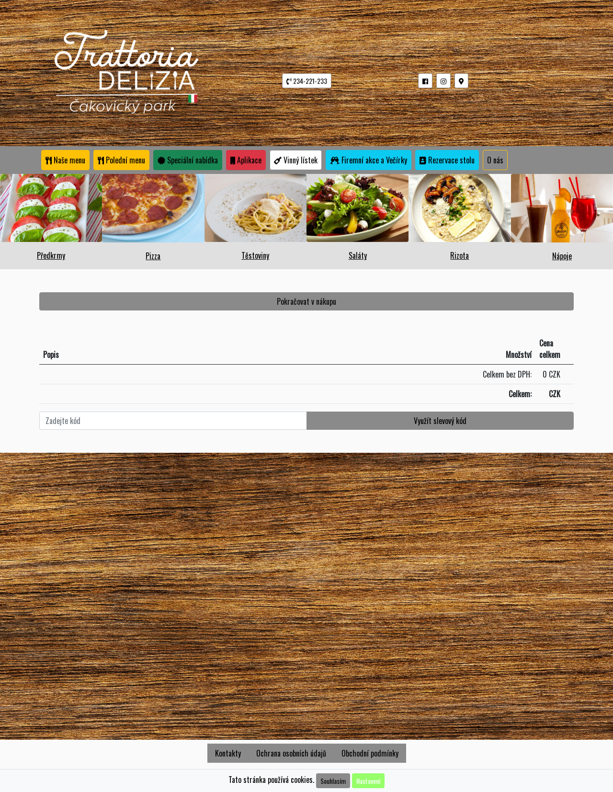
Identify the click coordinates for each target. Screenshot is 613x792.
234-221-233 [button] (306, 81)
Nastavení (368, 781)
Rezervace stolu (447, 160)
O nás (495, 160)
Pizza (153, 256)
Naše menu (65, 160)
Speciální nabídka (188, 160)
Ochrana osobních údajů (291, 753)
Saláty (358, 255)
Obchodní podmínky (369, 753)
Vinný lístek (296, 160)
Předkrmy (51, 255)
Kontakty (228, 753)
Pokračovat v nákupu (306, 301)
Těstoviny (255, 255)
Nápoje (562, 256)
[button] (425, 80)
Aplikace (245, 160)
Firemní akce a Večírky (368, 160)
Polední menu (121, 160)
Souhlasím (333, 781)
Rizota (459, 255)
